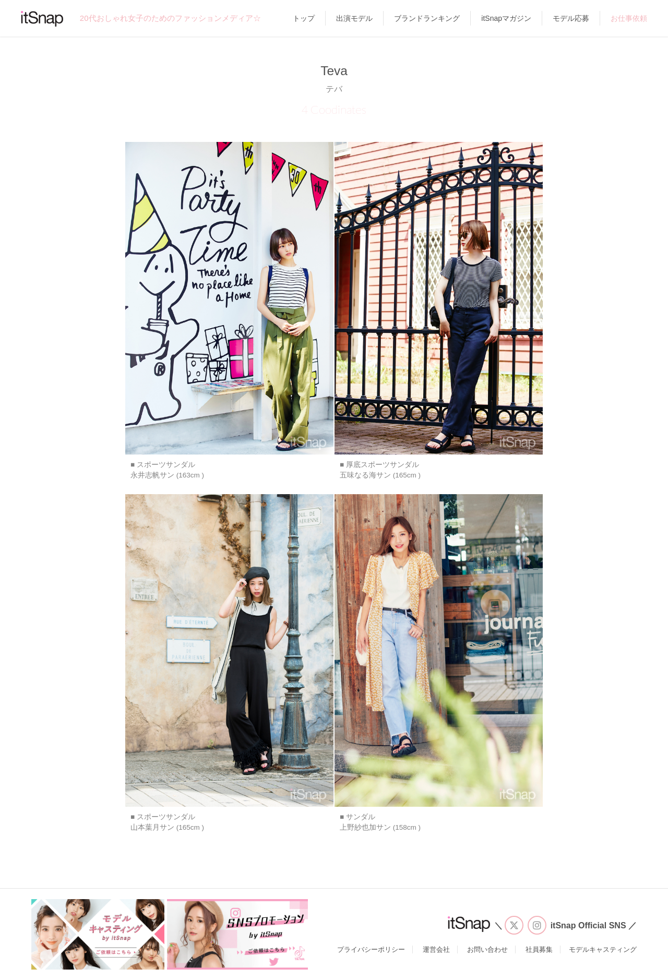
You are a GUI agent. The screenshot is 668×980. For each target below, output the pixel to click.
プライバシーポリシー (371, 949)
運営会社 (436, 949)
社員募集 (539, 949)
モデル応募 (571, 18)
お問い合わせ (487, 949)
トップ (304, 18)
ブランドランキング (427, 18)
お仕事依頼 (629, 18)
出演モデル (354, 18)
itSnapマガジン (506, 18)
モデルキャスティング (603, 949)
